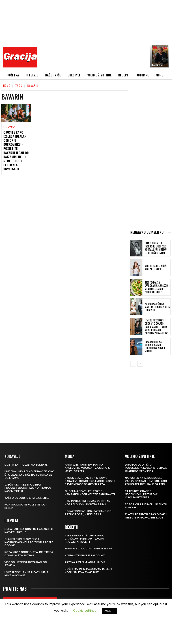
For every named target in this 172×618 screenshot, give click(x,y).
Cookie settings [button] (84, 611)
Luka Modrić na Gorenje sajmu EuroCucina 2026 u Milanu (155, 346)
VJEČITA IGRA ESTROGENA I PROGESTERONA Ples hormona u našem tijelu (27, 488)
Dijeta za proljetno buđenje (25, 464)
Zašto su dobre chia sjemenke (26, 497)
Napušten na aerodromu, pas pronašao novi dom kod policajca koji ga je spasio (146, 481)
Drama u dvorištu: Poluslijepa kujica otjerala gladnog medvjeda (146, 468)
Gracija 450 (157, 65)
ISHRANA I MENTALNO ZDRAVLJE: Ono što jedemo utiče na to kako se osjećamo (29, 474)
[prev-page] (133, 364)
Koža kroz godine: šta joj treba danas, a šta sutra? (28, 554)
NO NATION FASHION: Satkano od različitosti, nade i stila (88, 513)
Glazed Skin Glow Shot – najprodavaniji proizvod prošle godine (28, 542)
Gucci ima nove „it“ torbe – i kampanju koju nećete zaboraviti (90, 493)
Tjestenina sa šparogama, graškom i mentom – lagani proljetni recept (157, 287)
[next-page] (140, 364)
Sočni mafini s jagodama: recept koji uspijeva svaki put (89, 570)
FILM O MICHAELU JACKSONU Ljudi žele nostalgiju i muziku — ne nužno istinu (156, 248)
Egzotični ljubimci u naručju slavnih (146, 506)
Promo (9, 127)
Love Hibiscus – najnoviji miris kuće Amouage (26, 574)
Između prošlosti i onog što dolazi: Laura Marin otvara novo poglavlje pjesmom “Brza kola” (156, 327)
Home (6, 85)
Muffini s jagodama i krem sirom (88, 548)
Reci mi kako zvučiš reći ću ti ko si (155, 267)
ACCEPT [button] (109, 610)
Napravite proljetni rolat (85, 555)
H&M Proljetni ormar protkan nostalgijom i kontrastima (87, 502)
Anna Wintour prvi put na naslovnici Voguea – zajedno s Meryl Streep (87, 468)
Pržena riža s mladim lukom (85, 562)
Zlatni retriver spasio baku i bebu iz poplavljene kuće (146, 516)
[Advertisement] (106, 34)
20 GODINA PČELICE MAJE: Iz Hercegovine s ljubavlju (157, 307)
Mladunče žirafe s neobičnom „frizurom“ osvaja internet (141, 494)
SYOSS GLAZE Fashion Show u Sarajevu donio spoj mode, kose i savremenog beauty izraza (90, 481)
